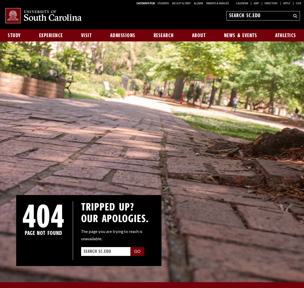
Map (256, 3)
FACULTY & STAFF (181, 3)
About (199, 35)
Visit (86, 35)
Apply (286, 3)
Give (298, 3)
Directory (271, 3)
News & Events (240, 35)
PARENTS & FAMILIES (217, 3)
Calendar (242, 3)
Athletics (285, 35)
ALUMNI (198, 3)
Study (14, 35)
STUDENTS (163, 3)
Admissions (122, 35)
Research (164, 35)
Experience (51, 35)
